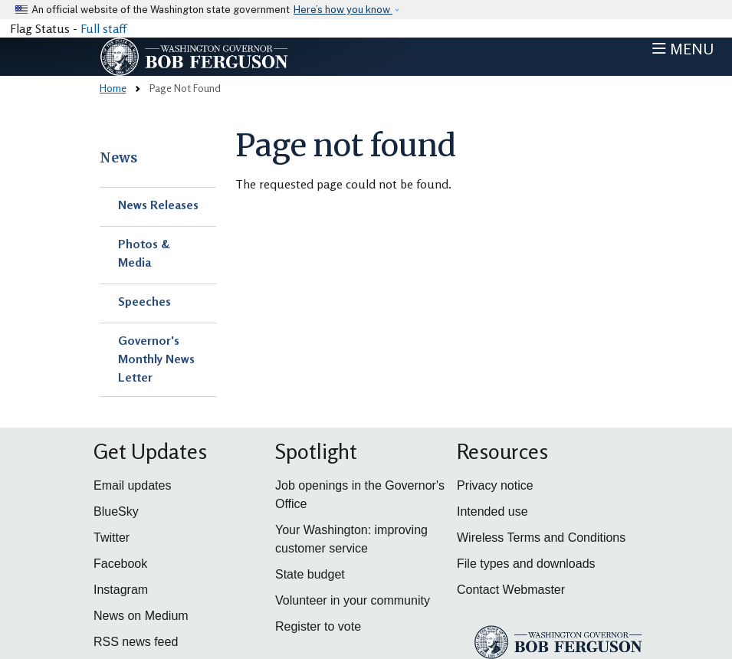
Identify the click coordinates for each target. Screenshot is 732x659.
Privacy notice (495, 485)
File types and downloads (526, 563)
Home (113, 87)
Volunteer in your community (352, 600)
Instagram (121, 589)
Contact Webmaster (511, 589)
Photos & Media (144, 253)
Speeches (144, 301)
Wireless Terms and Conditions (541, 537)
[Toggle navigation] (683, 49)
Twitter (112, 537)
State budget (310, 574)
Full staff (103, 28)
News (118, 157)
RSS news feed (136, 641)
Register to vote (318, 626)
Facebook (120, 563)
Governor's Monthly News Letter (156, 359)
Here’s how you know (343, 9)
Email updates (132, 485)
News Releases (158, 204)
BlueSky (116, 511)
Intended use (492, 511)
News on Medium (141, 615)
